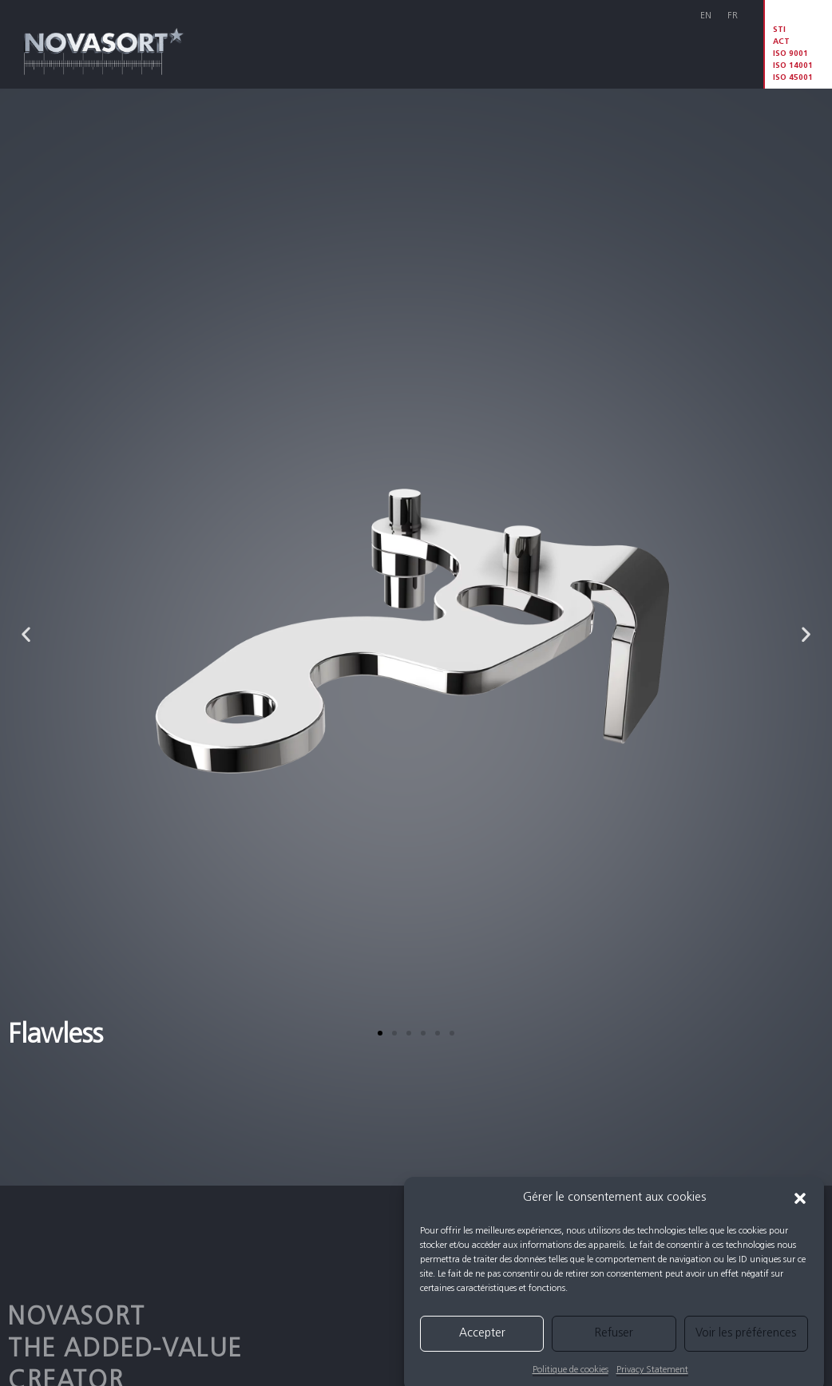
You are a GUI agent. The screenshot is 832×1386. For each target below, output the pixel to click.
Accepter (482, 1351)
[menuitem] (705, 17)
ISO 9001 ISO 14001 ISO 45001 (793, 66)
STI (779, 30)
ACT (781, 42)
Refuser (614, 1351)
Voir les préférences (745, 1351)
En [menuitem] (705, 16)
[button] (800, 1217)
